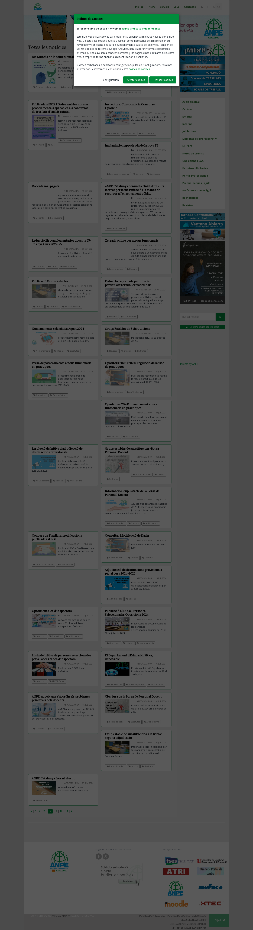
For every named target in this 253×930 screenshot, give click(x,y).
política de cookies (139, 69)
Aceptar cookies (136, 80)
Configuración (111, 80)
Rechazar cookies (163, 80)
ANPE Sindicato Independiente (141, 28)
